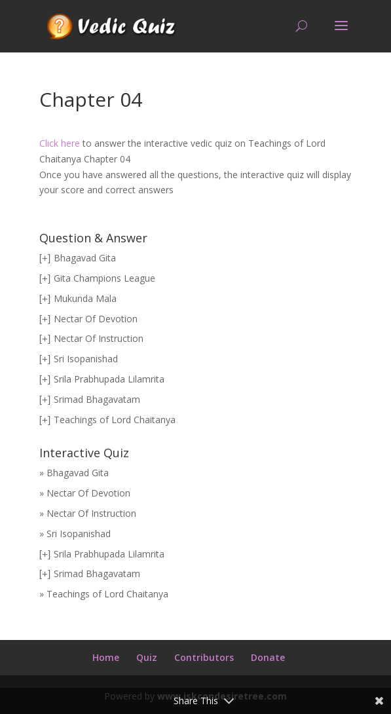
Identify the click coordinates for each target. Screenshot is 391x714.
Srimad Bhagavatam (97, 399)
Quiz (146, 657)
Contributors (204, 657)
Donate (268, 657)
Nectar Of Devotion (96, 318)
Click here (59, 143)
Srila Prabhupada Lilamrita (109, 379)
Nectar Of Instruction (98, 338)
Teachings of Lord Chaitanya (115, 419)
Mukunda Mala (85, 298)
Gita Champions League (104, 278)
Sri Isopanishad (86, 358)
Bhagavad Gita (85, 258)
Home (105, 657)
